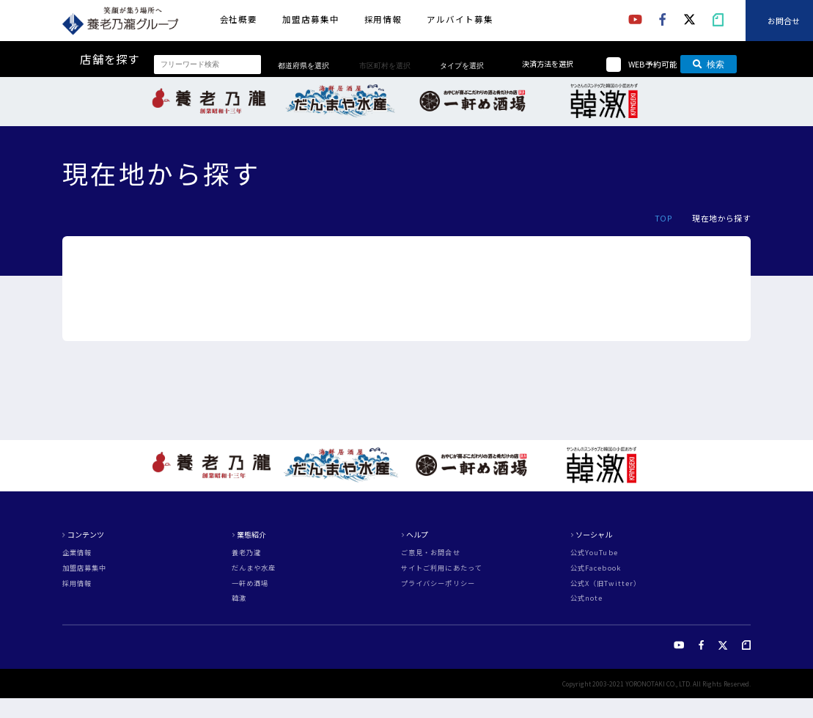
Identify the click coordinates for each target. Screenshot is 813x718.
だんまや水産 (254, 568)
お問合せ (784, 20)
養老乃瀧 (246, 552)
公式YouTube (594, 552)
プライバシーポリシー (438, 583)
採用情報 (383, 19)
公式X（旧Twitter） (605, 583)
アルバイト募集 (460, 19)
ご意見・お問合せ (430, 552)
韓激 (239, 598)
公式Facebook (595, 568)
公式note (586, 598)
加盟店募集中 (310, 19)
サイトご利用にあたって (441, 568)
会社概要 (239, 19)
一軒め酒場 (250, 583)
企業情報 (77, 552)
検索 (708, 64)
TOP (663, 218)
